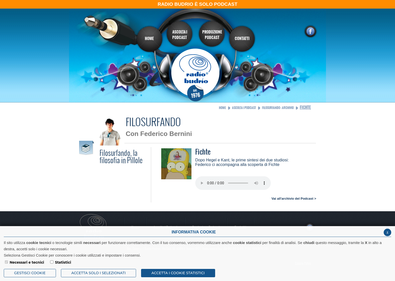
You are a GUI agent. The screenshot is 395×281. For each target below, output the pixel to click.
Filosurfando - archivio (278, 108)
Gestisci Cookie (30, 273)
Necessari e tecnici (27, 262)
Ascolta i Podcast (244, 108)
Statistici (63, 262)
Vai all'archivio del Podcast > (293, 198)
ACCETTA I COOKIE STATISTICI (178, 273)
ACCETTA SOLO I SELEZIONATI (98, 273)
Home (222, 108)
